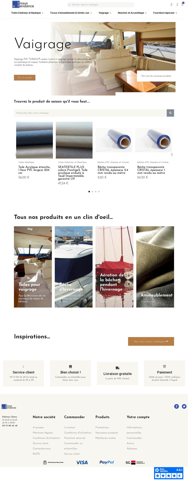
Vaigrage (105, 13)
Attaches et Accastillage (132, 13)
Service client (23, 387)
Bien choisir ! (70, 387)
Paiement (164, 387)
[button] (24, 78)
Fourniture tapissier (165, 13)
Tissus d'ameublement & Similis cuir (71, 13)
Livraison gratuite (117, 388)
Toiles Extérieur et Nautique (27, 13)
